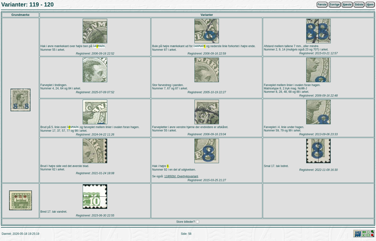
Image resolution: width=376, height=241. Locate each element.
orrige (335, 4)
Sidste (359, 4)
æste (347, 4)
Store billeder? (185, 223)
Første (322, 4)
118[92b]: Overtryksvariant (181, 177)
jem (370, 4)
